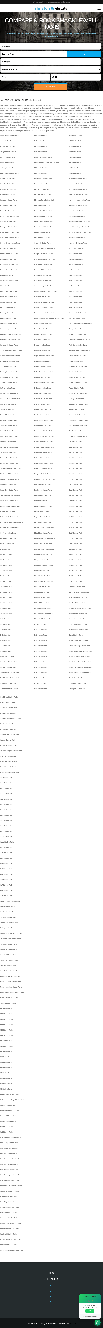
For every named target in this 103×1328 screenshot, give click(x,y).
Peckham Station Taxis (77, 356)
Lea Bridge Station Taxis (43, 490)
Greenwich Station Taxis (43, 275)
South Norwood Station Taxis (79, 656)
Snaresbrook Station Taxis (78, 629)
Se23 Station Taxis (75, 522)
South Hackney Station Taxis (79, 646)
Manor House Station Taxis (44, 549)
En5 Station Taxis (40, 173)
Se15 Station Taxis (75, 474)
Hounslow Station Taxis (43, 409)
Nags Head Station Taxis (78, 178)
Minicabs (50, 8)
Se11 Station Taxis (75, 452)
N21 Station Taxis (75, 135)
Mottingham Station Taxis (43, 613)
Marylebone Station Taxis (43, 565)
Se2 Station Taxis (75, 501)
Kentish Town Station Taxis (44, 447)
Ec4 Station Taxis (40, 152)
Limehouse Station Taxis (43, 522)
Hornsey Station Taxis (42, 404)
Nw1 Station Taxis (75, 254)
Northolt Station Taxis (77, 237)
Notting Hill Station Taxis (78, 243)
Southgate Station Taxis (77, 689)
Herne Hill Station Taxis (42, 350)
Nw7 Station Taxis (75, 296)
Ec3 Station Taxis (40, 146)
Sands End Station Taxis (78, 436)
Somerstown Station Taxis (78, 640)
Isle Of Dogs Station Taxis (43, 420)
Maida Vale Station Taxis (43, 544)
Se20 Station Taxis (75, 506)
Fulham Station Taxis (42, 237)
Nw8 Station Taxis (75, 302)
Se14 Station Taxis (75, 468)
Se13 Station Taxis (75, 463)
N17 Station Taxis (40, 667)
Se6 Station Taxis (75, 565)
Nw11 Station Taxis (76, 264)
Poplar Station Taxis (76, 388)
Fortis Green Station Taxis (43, 221)
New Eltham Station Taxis (78, 194)
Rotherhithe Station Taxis (78, 425)
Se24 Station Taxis (75, 527)
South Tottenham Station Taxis (80, 662)
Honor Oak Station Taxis (43, 399)
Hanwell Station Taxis (42, 329)
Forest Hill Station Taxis (43, 216)
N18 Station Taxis (40, 672)
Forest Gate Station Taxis (43, 211)
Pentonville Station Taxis (78, 366)
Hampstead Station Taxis (43, 323)
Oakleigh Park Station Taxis (79, 313)
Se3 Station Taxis (75, 549)
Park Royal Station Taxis (78, 345)
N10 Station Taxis (40, 629)
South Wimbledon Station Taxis (80, 667)
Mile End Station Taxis (42, 586)
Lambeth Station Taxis (42, 484)
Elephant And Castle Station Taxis (46, 162)
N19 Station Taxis (40, 678)
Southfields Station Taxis (78, 683)
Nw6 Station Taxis (75, 291)
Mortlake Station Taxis (42, 608)
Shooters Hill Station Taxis (78, 613)
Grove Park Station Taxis (43, 280)
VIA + (84, 54)
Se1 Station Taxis (75, 441)
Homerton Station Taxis (43, 393)
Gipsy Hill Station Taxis (42, 243)
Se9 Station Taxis (75, 581)
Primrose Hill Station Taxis (78, 393)
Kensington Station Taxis (43, 441)
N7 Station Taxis (75, 162)
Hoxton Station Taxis (41, 415)
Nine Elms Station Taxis (77, 211)
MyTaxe (72, 1323)
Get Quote (50, 87)
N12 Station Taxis (40, 640)
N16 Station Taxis (40, 662)
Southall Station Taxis (77, 678)
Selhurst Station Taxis (77, 586)
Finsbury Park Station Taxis (44, 200)
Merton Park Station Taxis (43, 581)
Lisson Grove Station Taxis (44, 527)
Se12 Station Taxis (75, 458)
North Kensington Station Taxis (80, 227)
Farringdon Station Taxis (43, 178)
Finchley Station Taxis (42, 189)
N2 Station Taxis (40, 683)
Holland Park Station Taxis (44, 382)
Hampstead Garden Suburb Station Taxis (49, 318)
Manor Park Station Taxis (43, 554)
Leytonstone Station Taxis (43, 517)
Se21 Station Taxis (75, 511)
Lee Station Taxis (40, 501)
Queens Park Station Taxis (78, 404)
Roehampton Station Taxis (78, 420)
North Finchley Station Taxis (79, 221)
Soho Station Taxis (76, 635)
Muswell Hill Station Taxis (43, 619)
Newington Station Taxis (78, 205)
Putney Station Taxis (76, 399)
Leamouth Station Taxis (43, 495)
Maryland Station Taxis (42, 560)
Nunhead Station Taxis (77, 248)
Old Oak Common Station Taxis (80, 323)
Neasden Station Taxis (77, 184)
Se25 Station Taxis (75, 533)
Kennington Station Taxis (43, 431)
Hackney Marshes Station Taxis (45, 291)
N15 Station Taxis (40, 656)
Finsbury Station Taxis (42, 194)
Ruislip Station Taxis (76, 431)
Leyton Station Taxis (41, 511)
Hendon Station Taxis (42, 345)
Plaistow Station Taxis (77, 377)
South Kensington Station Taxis (80, 651)
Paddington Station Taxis (78, 334)
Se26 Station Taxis (75, 538)
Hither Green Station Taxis (44, 372)
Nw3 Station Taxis (75, 275)
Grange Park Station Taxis (43, 264)
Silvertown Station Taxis (78, 624)
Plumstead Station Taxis (78, 382)
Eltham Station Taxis (41, 168)
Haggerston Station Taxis (43, 307)
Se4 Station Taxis (75, 554)
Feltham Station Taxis (42, 184)
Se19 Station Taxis (75, 495)
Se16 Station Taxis (75, 479)
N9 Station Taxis (75, 173)
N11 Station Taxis (40, 635)
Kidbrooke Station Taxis (43, 452)
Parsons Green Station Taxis (79, 350)
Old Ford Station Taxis (77, 318)
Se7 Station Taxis (75, 570)
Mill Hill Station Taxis (42, 592)
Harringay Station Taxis (42, 339)
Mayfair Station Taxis (42, 570)
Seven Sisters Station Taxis (79, 592)
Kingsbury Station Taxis (43, 468)
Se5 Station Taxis (75, 560)
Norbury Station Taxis (77, 216)
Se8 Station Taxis (75, 576)
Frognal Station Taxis (42, 232)
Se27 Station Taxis (75, 544)
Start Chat (90, 1311)
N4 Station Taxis (75, 152)
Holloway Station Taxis (42, 388)
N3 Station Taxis (75, 146)
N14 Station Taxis (40, 651)
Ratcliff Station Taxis (76, 409)
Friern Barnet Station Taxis (44, 227)
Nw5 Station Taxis (75, 286)
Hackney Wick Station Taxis (44, 302)
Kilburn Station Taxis (42, 458)
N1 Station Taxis (40, 624)
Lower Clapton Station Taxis (44, 538)
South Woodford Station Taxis (80, 672)
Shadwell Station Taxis (77, 603)
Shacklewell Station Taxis (78, 597)
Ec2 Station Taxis (40, 141)
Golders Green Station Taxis (44, 248)
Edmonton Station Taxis (43, 157)
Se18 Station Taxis (75, 490)
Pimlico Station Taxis (76, 372)
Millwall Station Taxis (42, 603)
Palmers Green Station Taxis (79, 339)
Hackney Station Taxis (42, 296)
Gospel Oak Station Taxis (43, 254)
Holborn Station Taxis (42, 377)
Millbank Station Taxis (42, 597)
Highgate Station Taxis (42, 366)
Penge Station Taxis (76, 361)
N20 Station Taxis (40, 689)
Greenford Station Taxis (43, 270)
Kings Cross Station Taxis (43, 463)
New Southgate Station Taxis (79, 200)
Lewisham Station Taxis (43, 506)
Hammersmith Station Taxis (44, 313)
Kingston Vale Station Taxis (44, 474)
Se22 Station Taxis (75, 517)
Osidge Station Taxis (76, 329)
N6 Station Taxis (75, 157)
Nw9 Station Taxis (75, 307)
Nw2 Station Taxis (75, 270)
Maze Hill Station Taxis (42, 576)
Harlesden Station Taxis (43, 334)
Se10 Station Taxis (75, 447)
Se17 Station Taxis (75, 484)
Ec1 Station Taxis (40, 135)
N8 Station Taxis (75, 168)
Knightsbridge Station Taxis (44, 479)
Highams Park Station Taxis (44, 356)
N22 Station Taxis (75, 141)
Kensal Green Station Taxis (44, 436)
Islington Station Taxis (42, 425)
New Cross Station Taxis (78, 189)
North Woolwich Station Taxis (80, 232)
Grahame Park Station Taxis (44, 259)
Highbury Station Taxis (42, 361)
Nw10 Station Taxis (76, 259)
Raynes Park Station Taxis (78, 415)
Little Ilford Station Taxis (43, 533)
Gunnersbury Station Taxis (44, 286)
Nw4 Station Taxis (75, 280)
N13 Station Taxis (40, 646)
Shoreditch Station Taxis (78, 619)
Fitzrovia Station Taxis (42, 205)
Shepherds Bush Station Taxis (80, 608)
